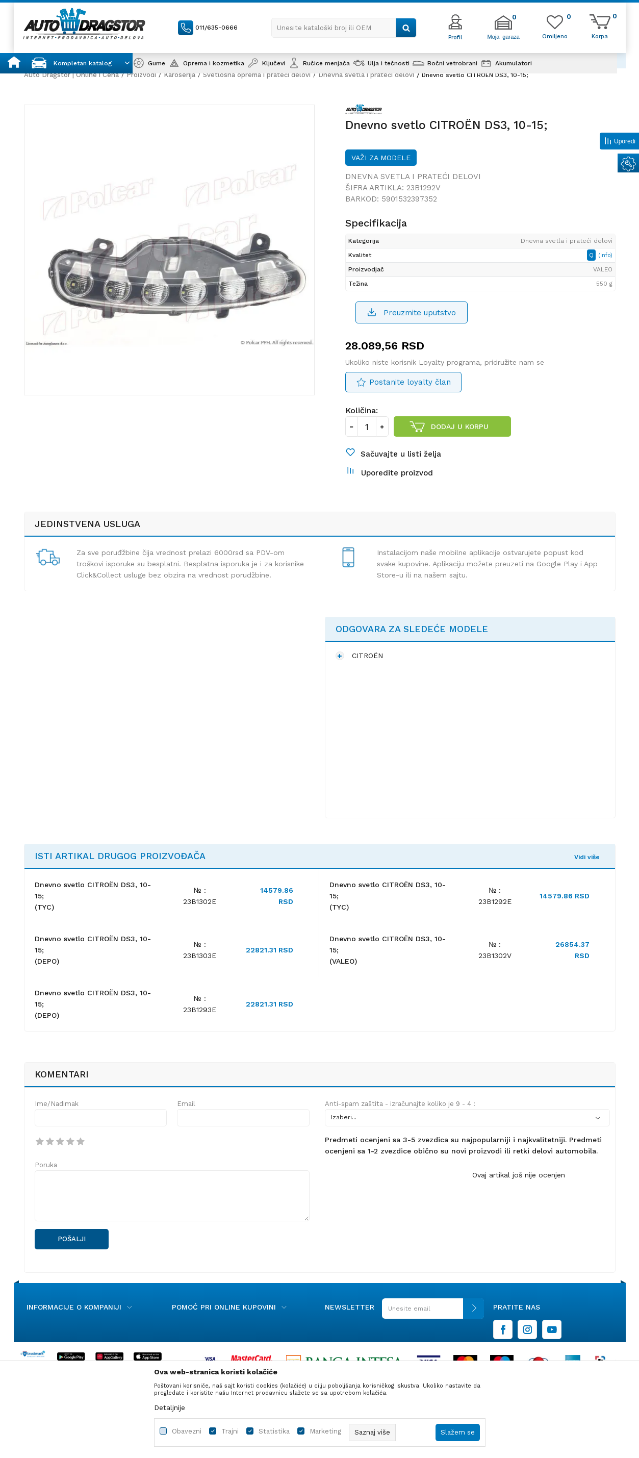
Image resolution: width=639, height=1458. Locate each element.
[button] (344, 28)
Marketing (325, 1431)
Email (186, 1104)
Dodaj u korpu (460, 426)
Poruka (46, 1165)
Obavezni (186, 1431)
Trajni (230, 1431)
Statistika (274, 1431)
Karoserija (179, 75)
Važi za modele (381, 158)
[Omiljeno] (555, 36)
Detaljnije (169, 1407)
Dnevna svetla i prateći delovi (366, 75)
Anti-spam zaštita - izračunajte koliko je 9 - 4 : (400, 1104)
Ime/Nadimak (57, 1104)
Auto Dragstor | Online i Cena (71, 75)
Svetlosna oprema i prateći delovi (257, 75)
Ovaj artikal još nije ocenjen (518, 1175)
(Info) (605, 255)
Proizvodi (141, 75)
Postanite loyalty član (410, 382)
